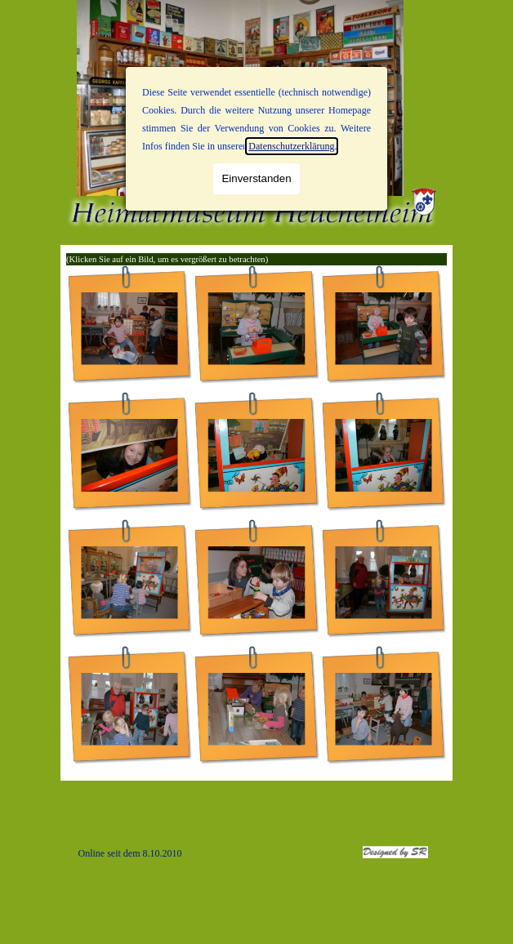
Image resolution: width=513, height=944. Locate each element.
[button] (129, 328)
